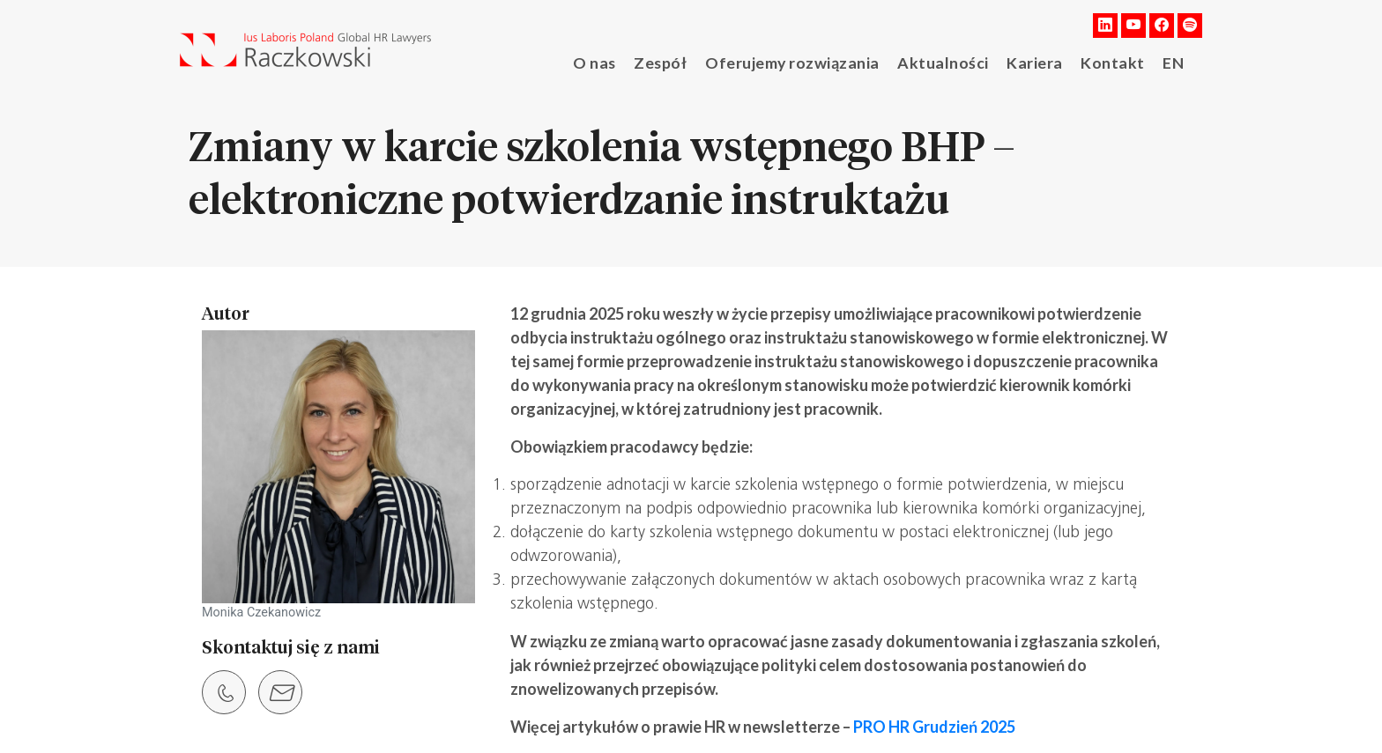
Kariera (1033, 61)
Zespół (671, 61)
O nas (605, 61)
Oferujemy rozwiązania (799, 61)
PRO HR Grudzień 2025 (934, 726)
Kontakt (1110, 61)
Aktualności (944, 61)
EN (1170, 61)
